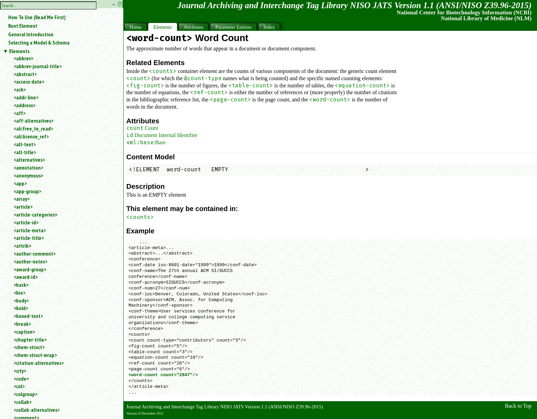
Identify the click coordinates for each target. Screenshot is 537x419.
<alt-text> (25, 144)
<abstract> (25, 74)
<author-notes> (30, 261)
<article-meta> (30, 230)
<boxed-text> (28, 315)
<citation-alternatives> (39, 362)
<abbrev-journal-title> (38, 66)
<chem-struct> (29, 347)
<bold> (21, 308)
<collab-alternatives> (37, 409)
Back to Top (518, 406)
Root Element (22, 25)
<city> (20, 370)
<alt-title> (25, 152)
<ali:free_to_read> (33, 128)
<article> (23, 206)
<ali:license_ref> (31, 136)
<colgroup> (25, 394)
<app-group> (27, 191)
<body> (21, 300)
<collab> (23, 401)
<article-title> (29, 237)
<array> (21, 198)
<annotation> (28, 167)
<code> (21, 378)
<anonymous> (28, 175)
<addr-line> (26, 97)
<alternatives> (29, 159)
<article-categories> (35, 214)
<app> (20, 183)
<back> (21, 284)
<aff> (19, 113)
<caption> (24, 331)
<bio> (19, 292)
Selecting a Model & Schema (39, 42)
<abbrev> (23, 58)
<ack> (20, 89)
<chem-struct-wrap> (35, 355)
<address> (24, 105)
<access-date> (29, 81)
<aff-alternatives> (33, 120)
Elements (19, 51)
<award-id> (26, 276)
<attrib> (22, 245)
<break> (22, 323)
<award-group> (30, 269)
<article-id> (26, 222)
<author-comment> (34, 253)
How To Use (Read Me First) (37, 17)
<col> (19, 386)
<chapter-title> (30, 339)
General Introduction (30, 34)
